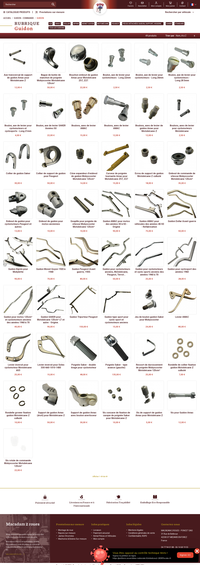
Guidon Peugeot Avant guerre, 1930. (83, 270)
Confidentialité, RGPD (137, 536)
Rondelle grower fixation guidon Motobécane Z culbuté (18, 415)
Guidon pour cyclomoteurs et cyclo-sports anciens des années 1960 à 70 (149, 272)
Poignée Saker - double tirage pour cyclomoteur (83, 366)
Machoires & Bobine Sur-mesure (72, 539)
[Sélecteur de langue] (193, 4)
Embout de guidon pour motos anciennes (51, 222)
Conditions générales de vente (141, 533)
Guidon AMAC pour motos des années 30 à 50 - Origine (116, 224)
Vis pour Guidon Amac (182, 412)
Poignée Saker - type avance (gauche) (116, 366)
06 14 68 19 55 (181, 545)
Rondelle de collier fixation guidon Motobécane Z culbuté (182, 367)
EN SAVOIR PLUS (13, 553)
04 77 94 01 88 (167, 545)
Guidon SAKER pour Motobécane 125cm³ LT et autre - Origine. (51, 320)
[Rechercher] (26, 4)
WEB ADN (140, 563)
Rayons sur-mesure (66, 533)
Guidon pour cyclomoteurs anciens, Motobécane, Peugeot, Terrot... (116, 272)
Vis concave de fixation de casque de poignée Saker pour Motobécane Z (116, 415)
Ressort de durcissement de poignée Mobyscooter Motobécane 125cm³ (149, 367)
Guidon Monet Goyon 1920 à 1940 (50, 270)
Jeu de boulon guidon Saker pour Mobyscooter (149, 318)
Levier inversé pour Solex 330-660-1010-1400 (51, 366)
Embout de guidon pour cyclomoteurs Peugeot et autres (18, 224)
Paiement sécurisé (101, 533)
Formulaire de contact (170, 550)
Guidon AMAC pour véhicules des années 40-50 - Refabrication (149, 224)
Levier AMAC (182, 317)
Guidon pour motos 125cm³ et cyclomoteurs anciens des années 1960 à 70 (18, 320)
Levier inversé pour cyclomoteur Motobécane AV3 (18, 367)
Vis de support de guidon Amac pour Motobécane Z (149, 414)
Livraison (97, 530)
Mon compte (98, 539)
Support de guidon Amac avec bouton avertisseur (84, 414)
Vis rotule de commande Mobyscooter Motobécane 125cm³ (18, 463)
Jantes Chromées (66, 536)
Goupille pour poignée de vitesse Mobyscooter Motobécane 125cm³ (84, 224)
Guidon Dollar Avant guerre (182, 221)
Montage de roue (65, 530)
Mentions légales (135, 530)
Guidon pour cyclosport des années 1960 (182, 270)
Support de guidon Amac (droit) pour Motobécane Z (51, 414)
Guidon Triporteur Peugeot (84, 317)
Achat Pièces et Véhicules (104, 536)
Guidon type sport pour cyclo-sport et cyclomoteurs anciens (116, 320)
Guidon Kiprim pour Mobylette (18, 270)
